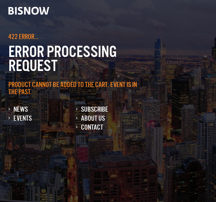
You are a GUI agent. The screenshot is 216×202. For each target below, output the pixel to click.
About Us (93, 118)
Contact (92, 127)
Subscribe (94, 109)
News (21, 109)
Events (23, 118)
